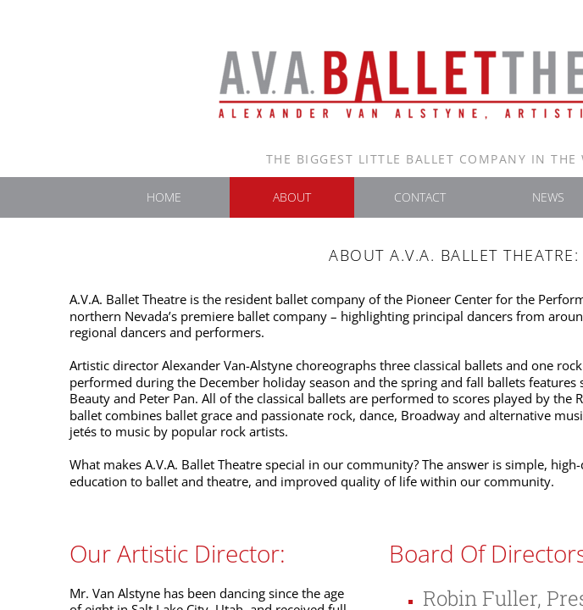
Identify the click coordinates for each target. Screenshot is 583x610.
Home (164, 197)
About (292, 197)
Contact (420, 197)
